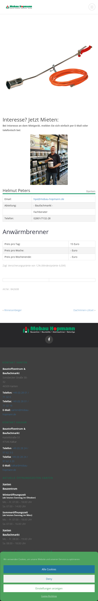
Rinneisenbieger (13, 310)
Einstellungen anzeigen (49, 588)
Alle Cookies (49, 569)
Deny (49, 579)
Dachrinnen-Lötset (83, 310)
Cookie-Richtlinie (49, 596)
